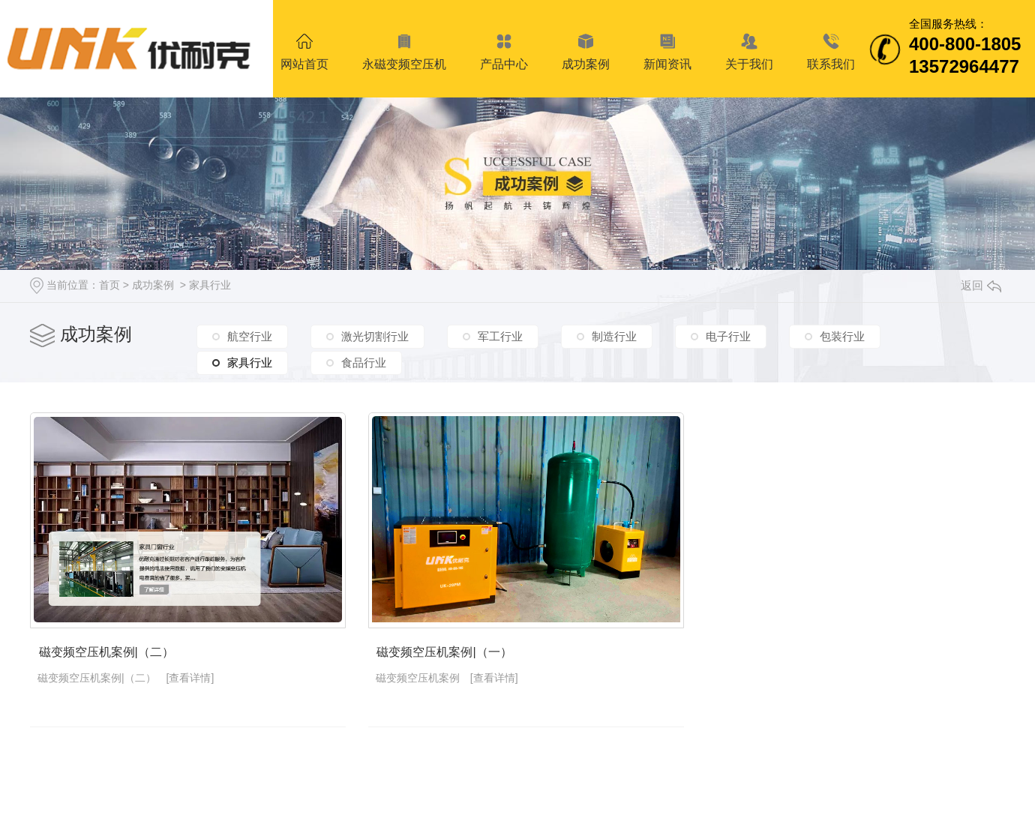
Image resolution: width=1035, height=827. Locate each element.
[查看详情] (190, 682)
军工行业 (500, 336)
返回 (981, 285)
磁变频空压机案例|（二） (105, 656)
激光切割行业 (375, 336)
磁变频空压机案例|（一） (453, 656)
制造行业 (614, 336)
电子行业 (728, 336)
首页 (109, 285)
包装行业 (842, 336)
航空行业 (249, 336)
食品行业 (363, 362)
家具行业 (210, 285)
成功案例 (153, 285)
